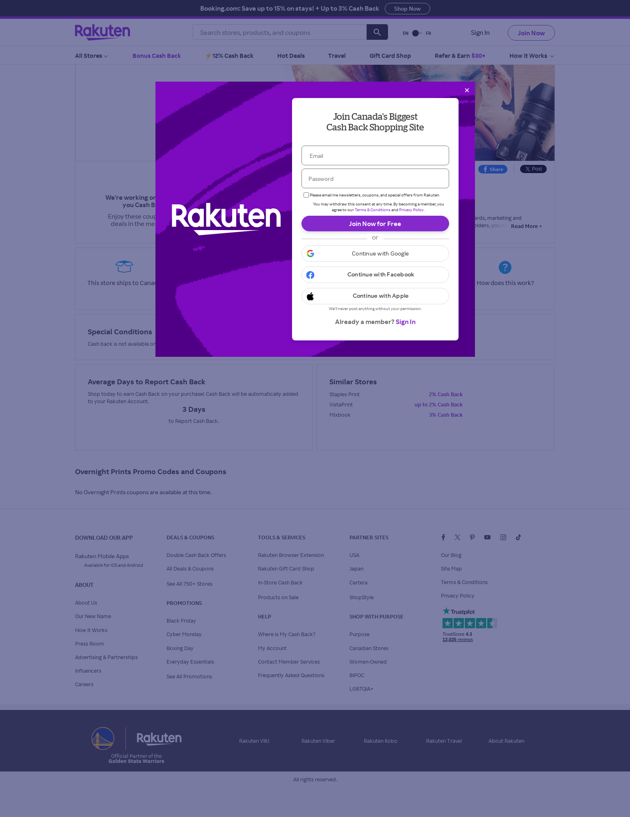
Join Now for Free (375, 223)
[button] (375, 253)
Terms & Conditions (372, 209)
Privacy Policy (411, 209)
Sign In (405, 321)
